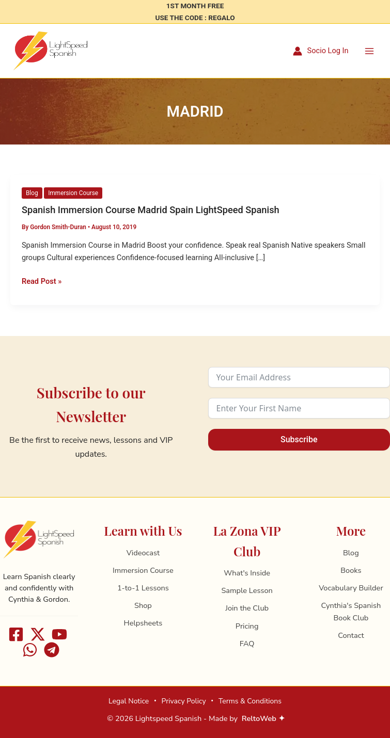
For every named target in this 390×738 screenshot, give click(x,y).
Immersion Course (73, 193)
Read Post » (41, 281)
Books (350, 570)
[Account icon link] (321, 51)
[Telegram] (51, 649)
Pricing (247, 626)
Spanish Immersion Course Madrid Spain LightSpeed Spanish (150, 210)
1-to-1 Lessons (143, 588)
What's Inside (247, 573)
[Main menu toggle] (369, 51)
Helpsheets (143, 623)
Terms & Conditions (250, 701)
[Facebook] (16, 634)
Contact (351, 635)
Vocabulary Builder (351, 588)
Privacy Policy (183, 701)
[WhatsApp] (30, 649)
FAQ (247, 643)
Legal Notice (128, 701)
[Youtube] (59, 634)
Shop (143, 605)
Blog (32, 193)
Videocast (143, 553)
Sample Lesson (246, 590)
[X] (37, 634)
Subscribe (298, 439)
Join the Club (247, 608)
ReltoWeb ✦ (263, 718)
